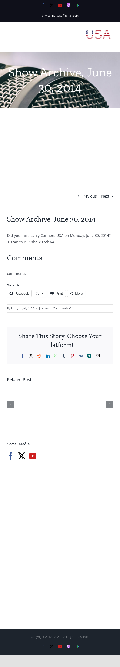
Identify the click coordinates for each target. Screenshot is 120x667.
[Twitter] (21, 456)
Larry (14, 308)
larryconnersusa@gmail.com (60, 15)
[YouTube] (32, 456)
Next (105, 196)
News (45, 308)
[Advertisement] (60, 143)
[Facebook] (10, 456)
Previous (89, 196)
